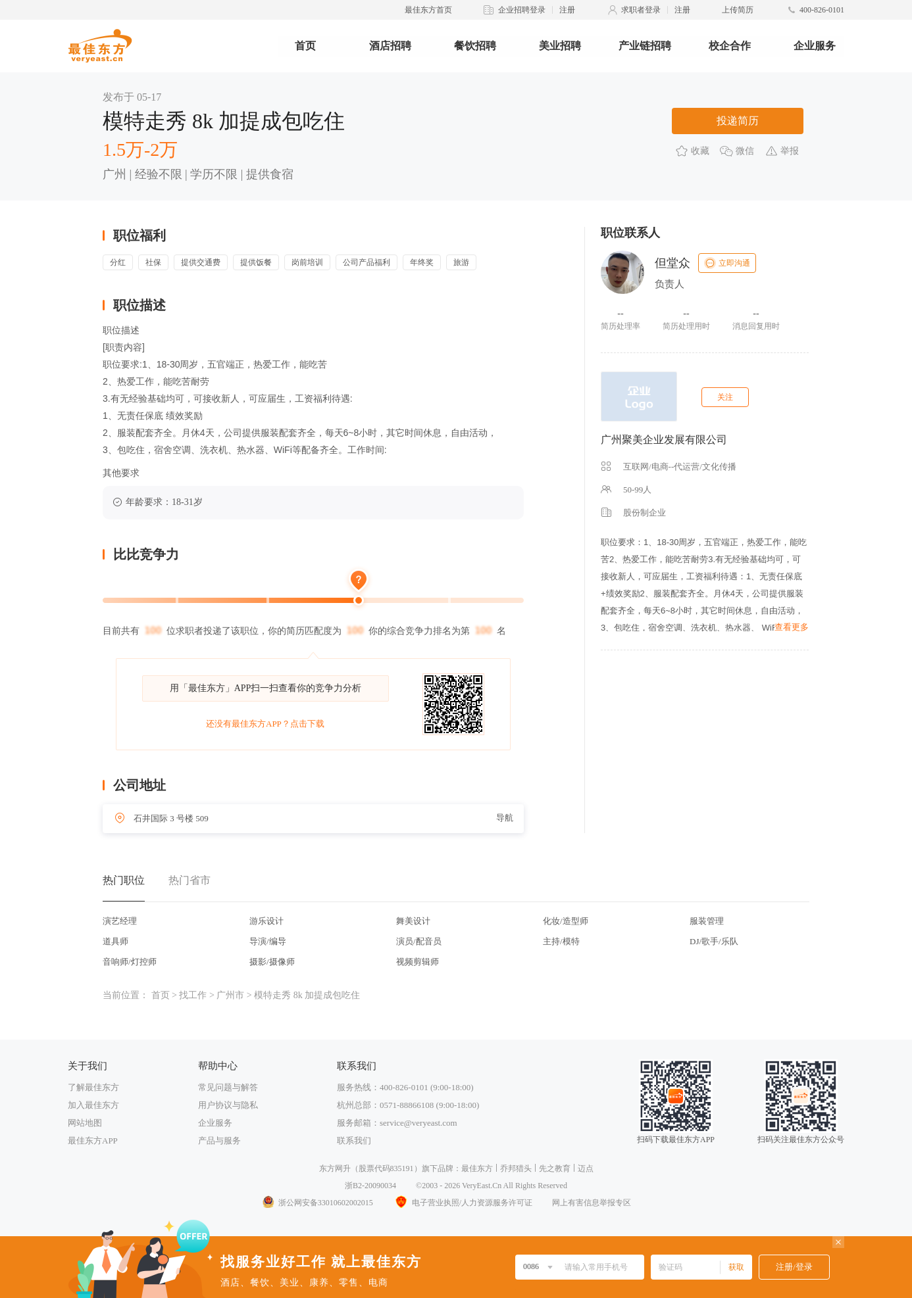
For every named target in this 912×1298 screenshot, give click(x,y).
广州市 (230, 995)
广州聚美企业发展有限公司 (664, 439)
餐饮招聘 (475, 45)
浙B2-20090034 (370, 1185)
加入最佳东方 (93, 1105)
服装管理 (707, 921)
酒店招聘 (390, 45)
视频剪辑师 (417, 962)
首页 (305, 45)
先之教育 (554, 1168)
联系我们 (354, 1140)
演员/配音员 (419, 941)
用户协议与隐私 (228, 1105)
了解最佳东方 (93, 1087)
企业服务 (815, 45)
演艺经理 (120, 921)
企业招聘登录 (521, 9)
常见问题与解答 (228, 1087)
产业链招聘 (645, 45)
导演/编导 (267, 941)
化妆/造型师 (565, 921)
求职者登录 (641, 9)
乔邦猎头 (516, 1168)
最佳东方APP (93, 1140)
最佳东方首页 (428, 9)
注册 (567, 9)
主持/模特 (561, 941)
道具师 (115, 941)
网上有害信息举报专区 (591, 1202)
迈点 (586, 1168)
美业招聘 (560, 45)
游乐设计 (266, 921)
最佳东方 (477, 1168)
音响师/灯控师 (130, 962)
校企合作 (730, 45)
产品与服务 (219, 1140)
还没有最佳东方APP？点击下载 (265, 724)
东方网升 (335, 1168)
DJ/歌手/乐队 (714, 941)
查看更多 (791, 627)
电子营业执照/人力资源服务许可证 (462, 1202)
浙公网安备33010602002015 (317, 1202)
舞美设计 (413, 921)
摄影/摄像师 (272, 962)
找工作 (193, 995)
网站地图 (85, 1123)
